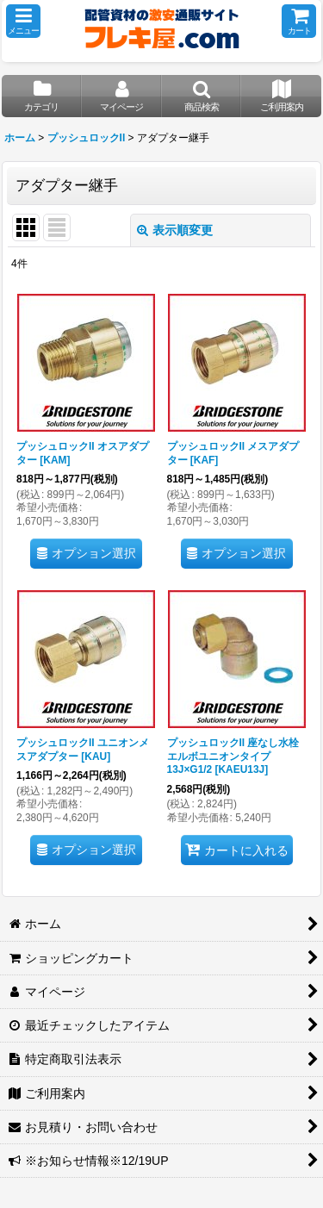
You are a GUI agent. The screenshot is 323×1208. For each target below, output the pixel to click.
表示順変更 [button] (175, 230)
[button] (23, 21)
